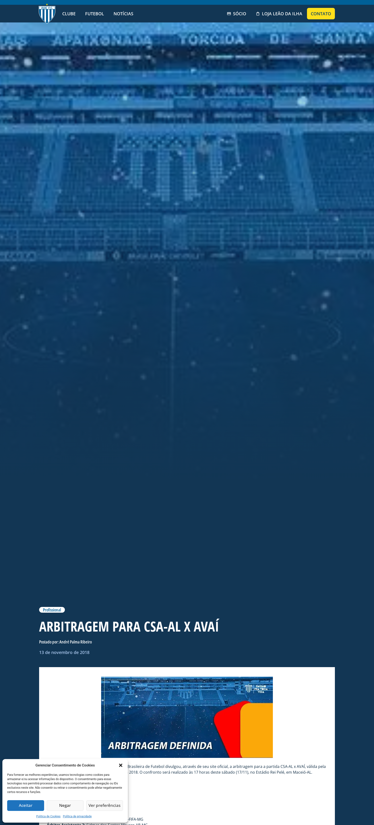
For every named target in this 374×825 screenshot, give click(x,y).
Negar (65, 805)
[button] (120, 765)
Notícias (123, 13)
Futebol (94, 13)
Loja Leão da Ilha (279, 13)
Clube (69, 13)
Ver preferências (105, 805)
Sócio (236, 13)
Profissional (52, 610)
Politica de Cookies (48, 816)
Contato (321, 13)
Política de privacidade (77, 816)
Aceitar (26, 805)
